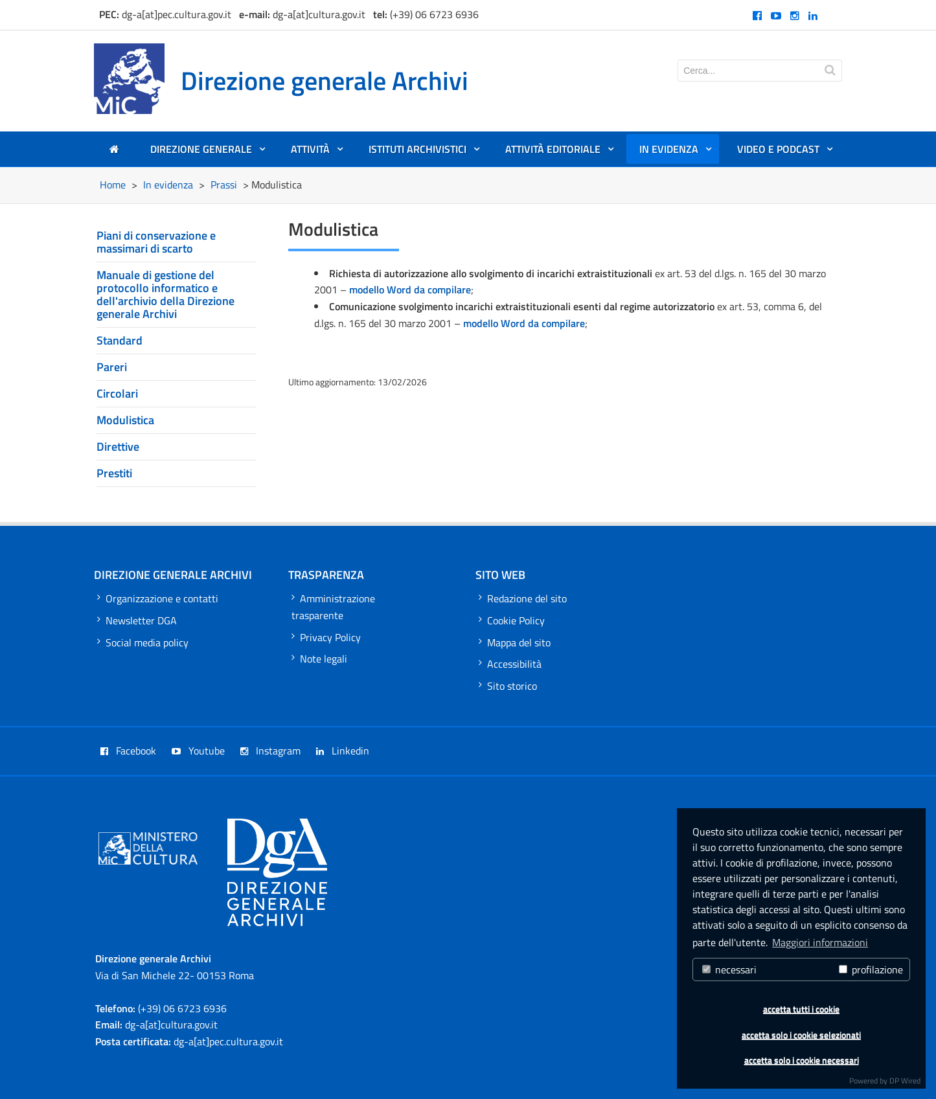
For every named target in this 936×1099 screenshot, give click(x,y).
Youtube (198, 750)
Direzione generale (208, 152)
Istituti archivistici (425, 152)
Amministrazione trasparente (333, 607)
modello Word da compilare (410, 289)
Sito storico (508, 686)
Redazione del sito (523, 598)
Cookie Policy (512, 620)
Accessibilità (510, 664)
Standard (120, 340)
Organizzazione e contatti (157, 598)
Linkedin (342, 750)
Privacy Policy (326, 637)
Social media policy (142, 642)
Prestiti (114, 473)
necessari (729, 969)
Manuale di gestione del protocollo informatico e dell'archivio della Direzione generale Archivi (165, 294)
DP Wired (904, 1080)
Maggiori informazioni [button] (820, 942)
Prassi (224, 184)
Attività (317, 152)
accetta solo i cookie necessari (801, 1060)
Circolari (117, 393)
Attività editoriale (560, 152)
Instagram (270, 750)
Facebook (128, 750)
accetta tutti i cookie (801, 1009)
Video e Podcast (785, 152)
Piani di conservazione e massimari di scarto (156, 242)
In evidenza (676, 152)
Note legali (319, 658)
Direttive (118, 446)
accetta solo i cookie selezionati (801, 1035)
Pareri (112, 367)
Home (113, 184)
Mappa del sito (515, 642)
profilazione (871, 969)
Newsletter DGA (137, 620)
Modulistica (125, 420)
